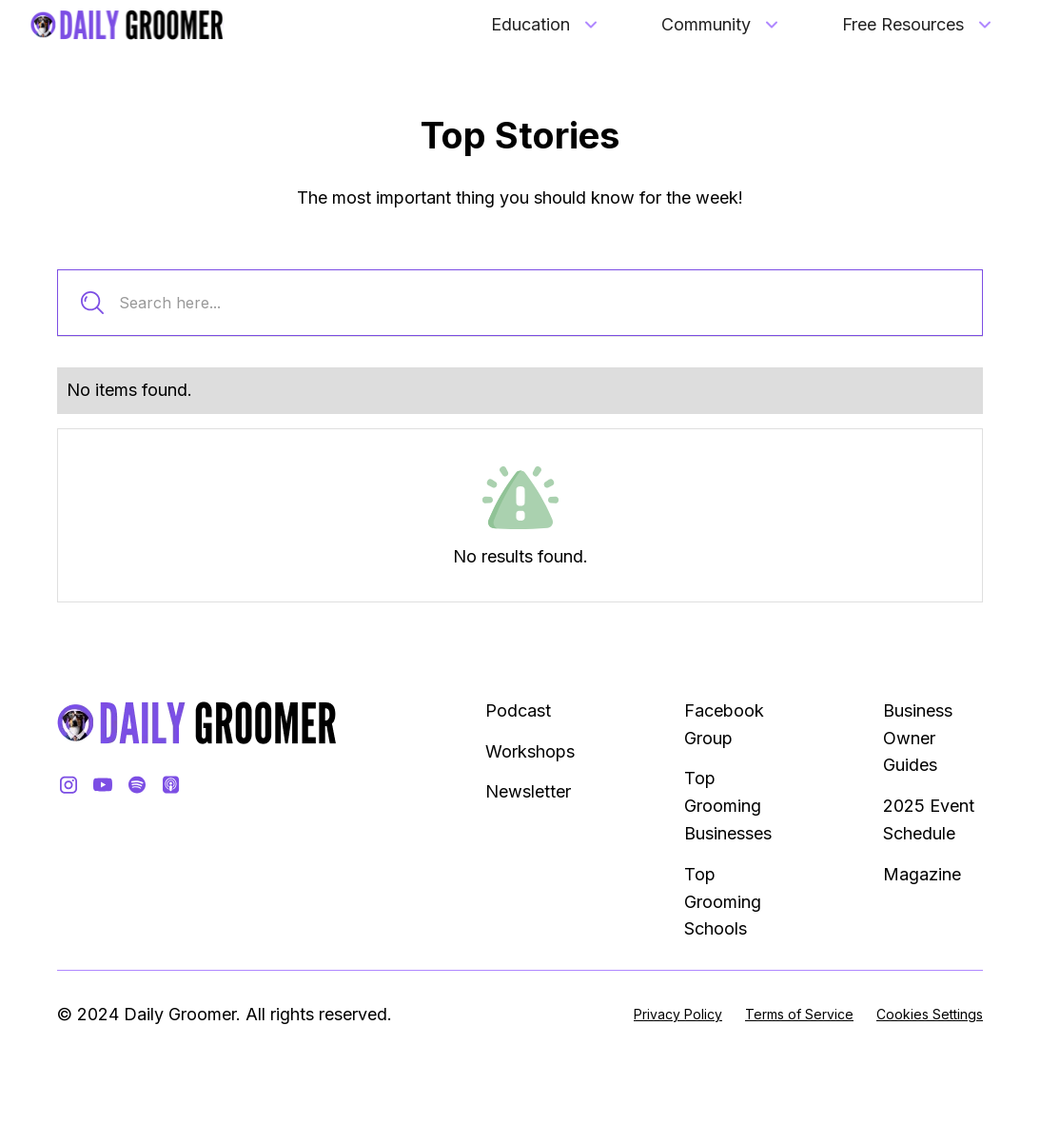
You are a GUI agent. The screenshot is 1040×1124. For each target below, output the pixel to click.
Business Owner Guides (917, 738)
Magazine (922, 874)
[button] (546, 25)
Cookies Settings (929, 1014)
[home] (127, 25)
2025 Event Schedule (928, 819)
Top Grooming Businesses (728, 805)
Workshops (530, 751)
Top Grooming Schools (722, 901)
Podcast (518, 710)
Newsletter (528, 791)
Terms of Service (799, 1014)
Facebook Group (724, 724)
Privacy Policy (678, 1014)
